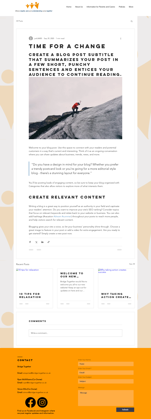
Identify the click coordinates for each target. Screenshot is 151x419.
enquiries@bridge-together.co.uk (37, 373)
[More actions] (120, 38)
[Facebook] (30, 402)
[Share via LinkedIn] (42, 242)
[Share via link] (48, 242)
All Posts (19, 21)
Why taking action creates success (116, 295)
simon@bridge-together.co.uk (35, 392)
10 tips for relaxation (30, 295)
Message (81, 387)
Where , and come (33, 11)
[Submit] (125, 410)
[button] (131, 21)
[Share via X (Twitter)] (36, 242)
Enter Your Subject (85, 377)
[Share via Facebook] (30, 242)
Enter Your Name (84, 360)
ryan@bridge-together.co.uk (34, 382)
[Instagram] (42, 402)
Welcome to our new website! (72, 275)
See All (132, 264)
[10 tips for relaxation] (34, 279)
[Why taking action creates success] (116, 279)
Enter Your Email (84, 368)
